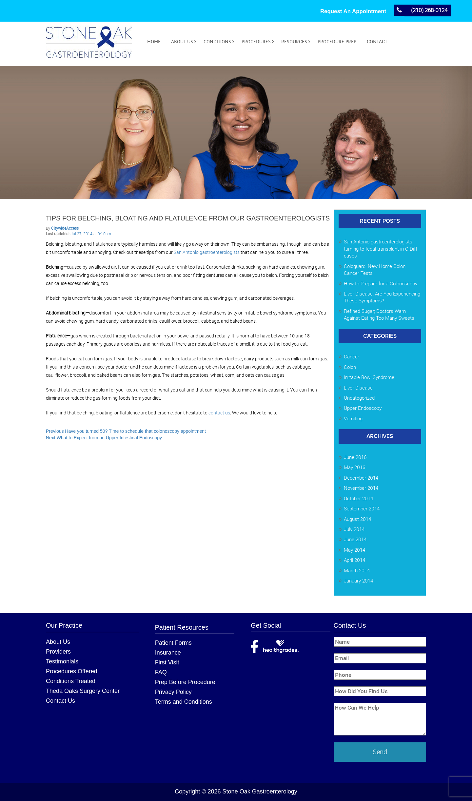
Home (154, 42)
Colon (350, 367)
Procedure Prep (337, 42)
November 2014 (361, 488)
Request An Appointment (353, 11)
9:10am (104, 233)
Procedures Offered (71, 671)
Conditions (217, 42)
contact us (219, 413)
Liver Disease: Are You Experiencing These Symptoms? (382, 297)
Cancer (351, 356)
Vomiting (353, 418)
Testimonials (62, 661)
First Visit (167, 662)
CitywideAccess (65, 228)
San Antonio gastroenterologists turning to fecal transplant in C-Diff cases (380, 248)
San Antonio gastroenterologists (207, 252)
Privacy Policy (173, 692)
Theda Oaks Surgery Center (83, 691)
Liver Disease (358, 387)
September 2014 (362, 508)
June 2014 (355, 539)
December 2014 (361, 477)
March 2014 (357, 570)
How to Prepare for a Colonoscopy (380, 283)
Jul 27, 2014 (81, 233)
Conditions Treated (70, 681)
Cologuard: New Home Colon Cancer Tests (374, 269)
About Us (182, 42)
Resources (294, 42)
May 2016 (354, 467)
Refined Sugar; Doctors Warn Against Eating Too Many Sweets (379, 314)
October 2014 (358, 498)
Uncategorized (359, 397)
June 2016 (355, 457)
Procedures (256, 42)
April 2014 (354, 560)
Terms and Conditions (183, 701)
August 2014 (357, 519)
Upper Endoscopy (363, 408)
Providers (58, 651)
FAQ (161, 672)
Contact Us (60, 700)
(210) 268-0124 (429, 10)
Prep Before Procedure (185, 682)
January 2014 (358, 580)
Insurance (168, 652)
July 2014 (354, 529)
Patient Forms (173, 642)
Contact (377, 42)
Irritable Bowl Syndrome (369, 377)
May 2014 (354, 549)
